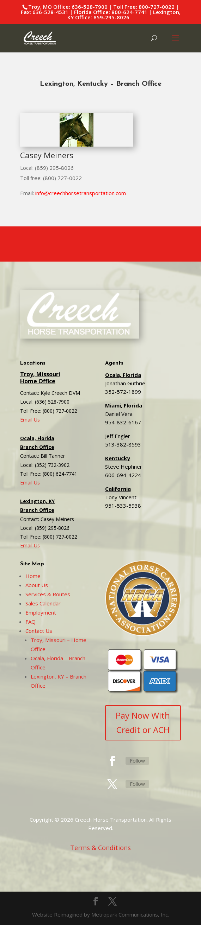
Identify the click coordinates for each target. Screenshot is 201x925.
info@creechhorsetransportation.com (80, 193)
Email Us (30, 419)
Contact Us (38, 630)
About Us (36, 585)
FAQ (30, 621)
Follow (137, 760)
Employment (40, 612)
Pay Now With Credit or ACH (143, 722)
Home (33, 575)
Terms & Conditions (100, 847)
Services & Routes (47, 594)
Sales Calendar (43, 603)
